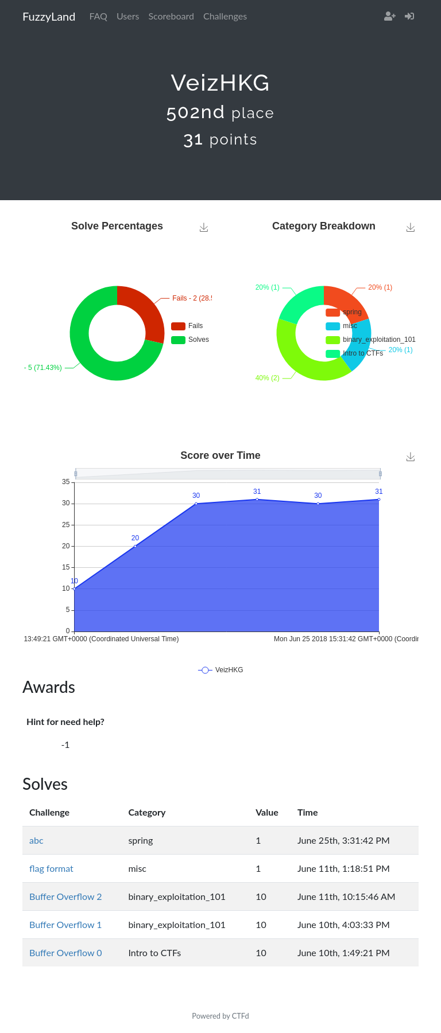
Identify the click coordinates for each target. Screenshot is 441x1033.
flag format (51, 868)
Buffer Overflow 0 (65, 952)
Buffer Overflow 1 (65, 924)
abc (36, 840)
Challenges (225, 15)
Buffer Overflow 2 (65, 896)
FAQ (98, 15)
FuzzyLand (48, 16)
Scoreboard (171, 15)
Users (128, 15)
